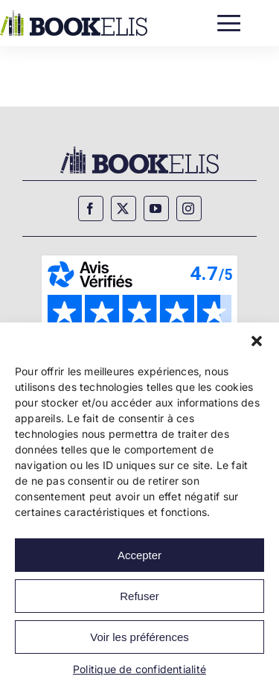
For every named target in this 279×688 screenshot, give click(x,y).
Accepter (139, 555)
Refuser (139, 596)
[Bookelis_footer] (139, 148)
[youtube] (156, 208)
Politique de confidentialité (139, 669)
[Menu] (228, 19)
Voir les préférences (139, 637)
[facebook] (90, 208)
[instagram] (189, 208)
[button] (256, 341)
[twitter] (123, 208)
